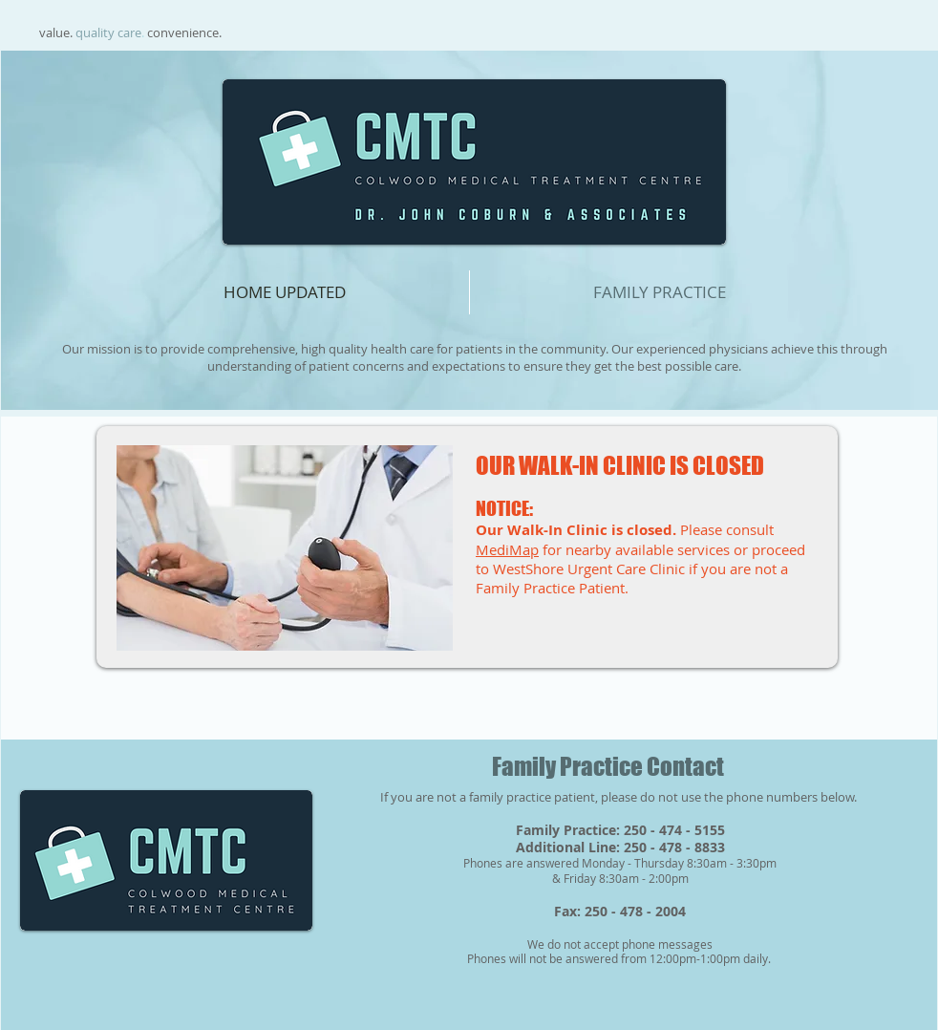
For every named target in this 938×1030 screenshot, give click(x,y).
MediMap (507, 549)
